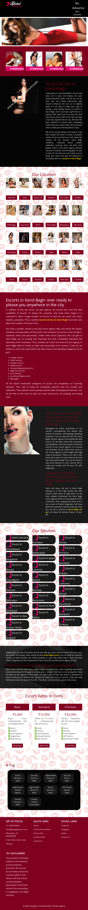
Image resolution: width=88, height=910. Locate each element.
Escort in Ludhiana (67, 580)
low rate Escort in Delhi (34, 778)
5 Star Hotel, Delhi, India (16, 840)
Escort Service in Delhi (18, 778)
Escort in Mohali (67, 590)
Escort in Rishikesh (67, 611)
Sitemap (9, 844)
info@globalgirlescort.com (16, 829)
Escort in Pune (43, 606)
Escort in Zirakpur (67, 621)
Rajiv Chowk (51, 252)
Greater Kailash (78, 198)
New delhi (64, 279)
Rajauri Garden (38, 252)
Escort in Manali (40, 576)
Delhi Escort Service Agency (18, 790)
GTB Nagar (11, 225)
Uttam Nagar (24, 280)
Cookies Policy (39, 837)
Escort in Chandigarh (14, 576)
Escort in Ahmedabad (14, 546)
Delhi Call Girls (17, 538)
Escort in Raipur (40, 614)
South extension (12, 280)
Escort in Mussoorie (40, 597)
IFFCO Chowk (38, 225)
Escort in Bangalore (14, 556)
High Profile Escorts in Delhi (34, 790)
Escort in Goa (16, 616)
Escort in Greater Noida (14, 624)
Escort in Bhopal (14, 566)
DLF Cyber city (64, 198)
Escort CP (38, 197)
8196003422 (17, 68)
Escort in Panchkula (67, 601)
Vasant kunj (51, 280)
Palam (24, 252)
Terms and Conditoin (42, 829)
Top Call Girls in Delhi (67, 778)
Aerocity (11, 197)
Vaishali (38, 279)
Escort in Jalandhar (67, 560)
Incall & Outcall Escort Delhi (34, 802)
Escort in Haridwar (40, 539)
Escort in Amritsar (67, 549)
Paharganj (11, 252)
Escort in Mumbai (40, 587)
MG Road (78, 225)
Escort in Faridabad (14, 607)
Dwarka (51, 197)
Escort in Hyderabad (40, 549)
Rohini (64, 252)
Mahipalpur (64, 225)
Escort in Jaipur (43, 558)
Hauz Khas (24, 225)
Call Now (77, 279)
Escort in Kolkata (67, 570)
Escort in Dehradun (14, 597)
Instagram (65, 829)
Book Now (17, 745)
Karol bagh (51, 225)
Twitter (64, 833)
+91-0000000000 (13, 825)
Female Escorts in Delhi (18, 802)
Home (35, 825)
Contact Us (37, 841)
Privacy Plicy (38, 833)
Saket (78, 252)
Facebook (65, 825)
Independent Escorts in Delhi (50, 778)
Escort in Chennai (14, 587)
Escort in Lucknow (40, 566)
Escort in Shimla (67, 539)
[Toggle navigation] (27, 5)
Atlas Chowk (25, 198)
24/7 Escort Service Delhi (67, 790)
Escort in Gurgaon (14, 634)
